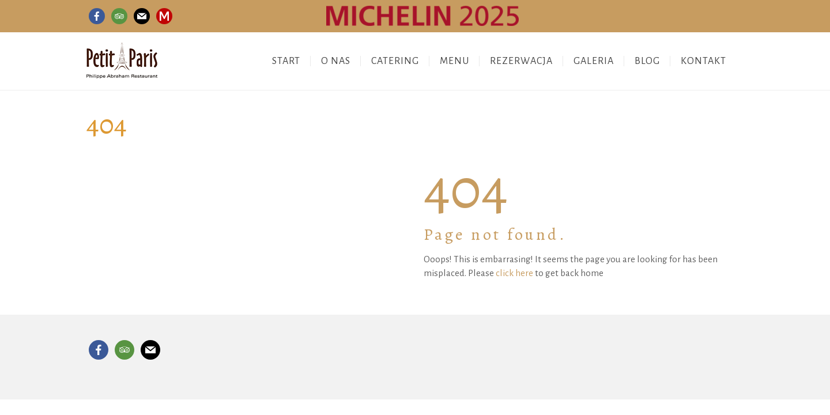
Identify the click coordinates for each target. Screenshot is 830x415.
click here (514, 273)
